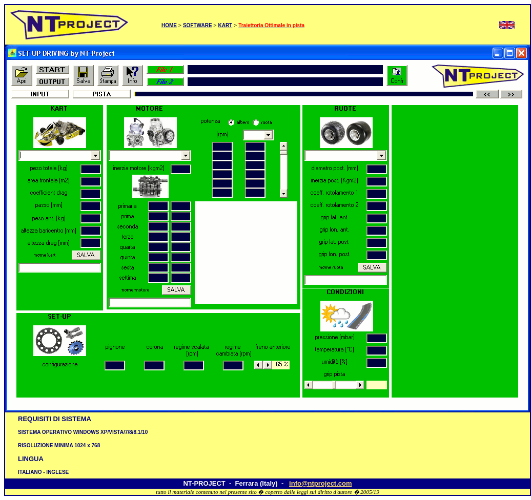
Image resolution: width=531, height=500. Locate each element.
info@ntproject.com (320, 483)
